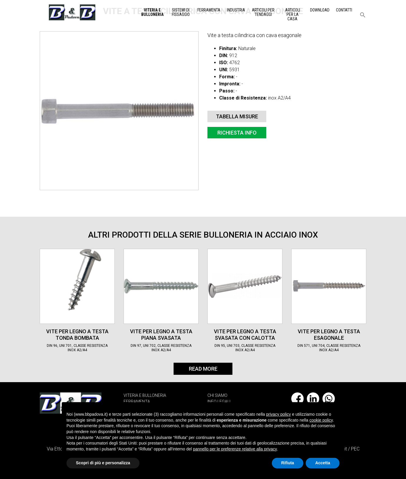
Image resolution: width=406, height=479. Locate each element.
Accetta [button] (322, 462)
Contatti (344, 10)
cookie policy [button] (321, 420)
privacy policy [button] (278, 414)
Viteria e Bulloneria (152, 12)
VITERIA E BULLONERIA (145, 395)
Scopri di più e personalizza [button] (103, 462)
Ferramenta (208, 10)
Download (320, 10)
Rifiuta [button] (287, 462)
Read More (203, 369)
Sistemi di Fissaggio (181, 12)
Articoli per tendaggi (263, 12)
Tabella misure (237, 116)
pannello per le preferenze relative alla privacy (235, 449)
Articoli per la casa (292, 14)
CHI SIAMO (217, 395)
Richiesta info (237, 133)
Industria (236, 10)
